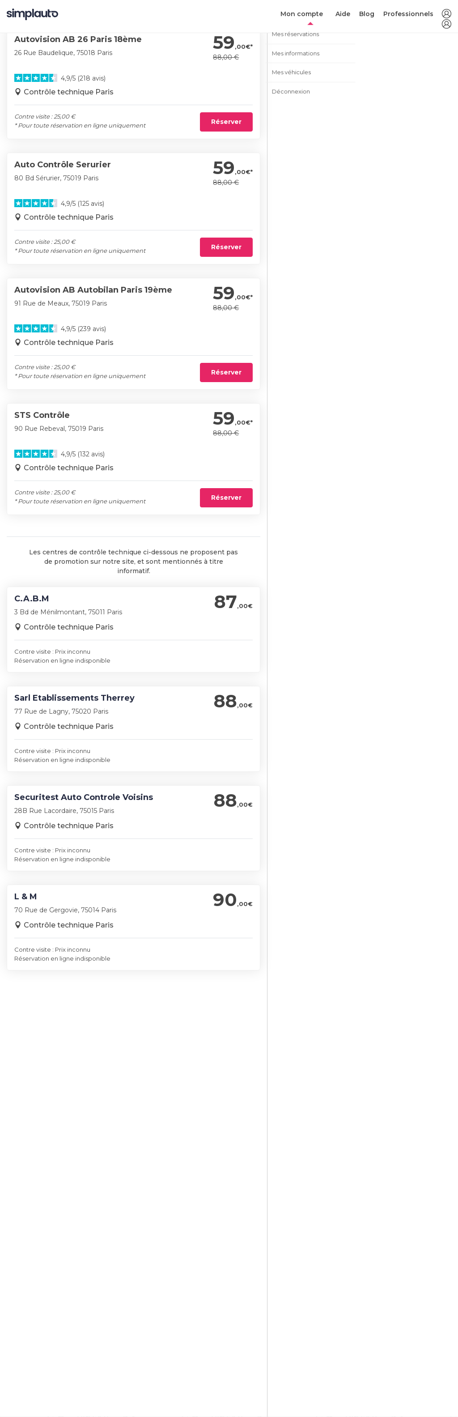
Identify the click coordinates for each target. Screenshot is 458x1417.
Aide (342, 14)
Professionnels (408, 14)
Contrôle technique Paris (69, 92)
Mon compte (301, 14)
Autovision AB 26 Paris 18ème (78, 39)
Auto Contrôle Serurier (62, 165)
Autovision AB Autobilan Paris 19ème (93, 290)
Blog (366, 14)
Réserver (226, 122)
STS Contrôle (42, 415)
